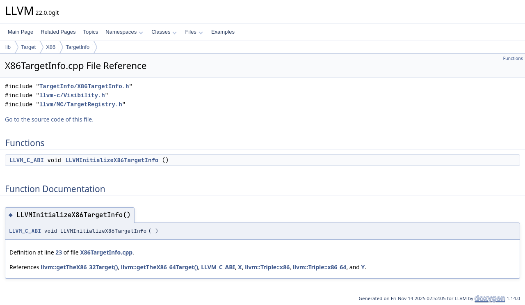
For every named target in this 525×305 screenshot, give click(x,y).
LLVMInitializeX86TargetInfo (111, 160)
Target (28, 47)
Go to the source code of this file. (49, 119)
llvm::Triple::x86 (267, 267)
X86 (50, 47)
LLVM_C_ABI (26, 160)
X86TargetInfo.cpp (106, 252)
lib (8, 47)
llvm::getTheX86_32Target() (79, 267)
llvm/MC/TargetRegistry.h (80, 104)
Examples (223, 32)
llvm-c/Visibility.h (72, 95)
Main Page (20, 32)
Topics (90, 32)
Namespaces (124, 32)
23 (58, 252)
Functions (513, 58)
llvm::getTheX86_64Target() (159, 267)
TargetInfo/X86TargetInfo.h (84, 86)
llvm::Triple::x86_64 (320, 267)
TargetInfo (77, 47)
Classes (164, 32)
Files (194, 32)
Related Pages (58, 32)
